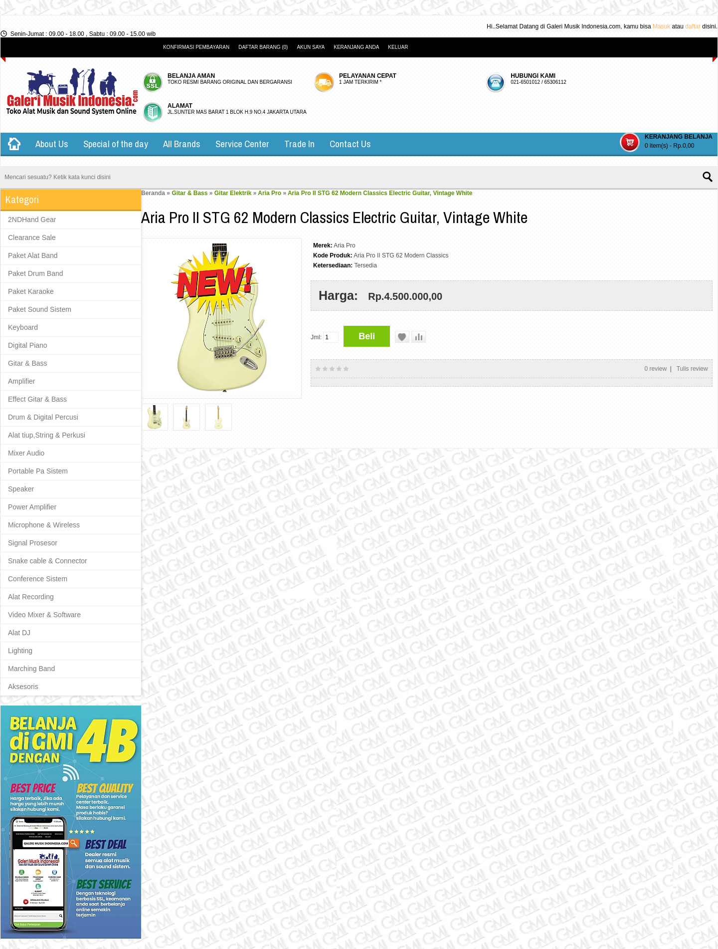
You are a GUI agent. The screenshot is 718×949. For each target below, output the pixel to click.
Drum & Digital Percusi (43, 417)
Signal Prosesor (32, 543)
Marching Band (31, 669)
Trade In (299, 143)
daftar (693, 26)
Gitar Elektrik (233, 193)
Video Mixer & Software (44, 615)
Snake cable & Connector (47, 561)
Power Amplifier (32, 507)
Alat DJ (19, 633)
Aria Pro (269, 193)
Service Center (242, 143)
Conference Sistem (37, 579)
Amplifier (21, 381)
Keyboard (23, 327)
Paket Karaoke (31, 291)
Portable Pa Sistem (38, 471)
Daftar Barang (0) (263, 47)
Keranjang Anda (356, 47)
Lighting (20, 651)
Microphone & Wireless (44, 525)
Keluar (398, 47)
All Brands (181, 143)
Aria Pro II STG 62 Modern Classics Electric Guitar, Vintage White (380, 193)
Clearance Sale (32, 237)
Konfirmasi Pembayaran (196, 47)
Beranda (153, 193)
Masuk (661, 26)
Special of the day (115, 143)
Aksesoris (23, 687)
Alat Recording (31, 597)
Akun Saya (311, 47)
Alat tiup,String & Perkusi (46, 435)
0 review (655, 368)
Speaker (21, 489)
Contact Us (350, 143)
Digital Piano (27, 345)
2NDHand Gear (32, 220)
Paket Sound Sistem (39, 309)
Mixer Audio (26, 453)
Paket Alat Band (33, 255)
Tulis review (692, 368)
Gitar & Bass (27, 363)
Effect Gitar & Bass (37, 399)
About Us (51, 143)
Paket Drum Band (35, 273)
